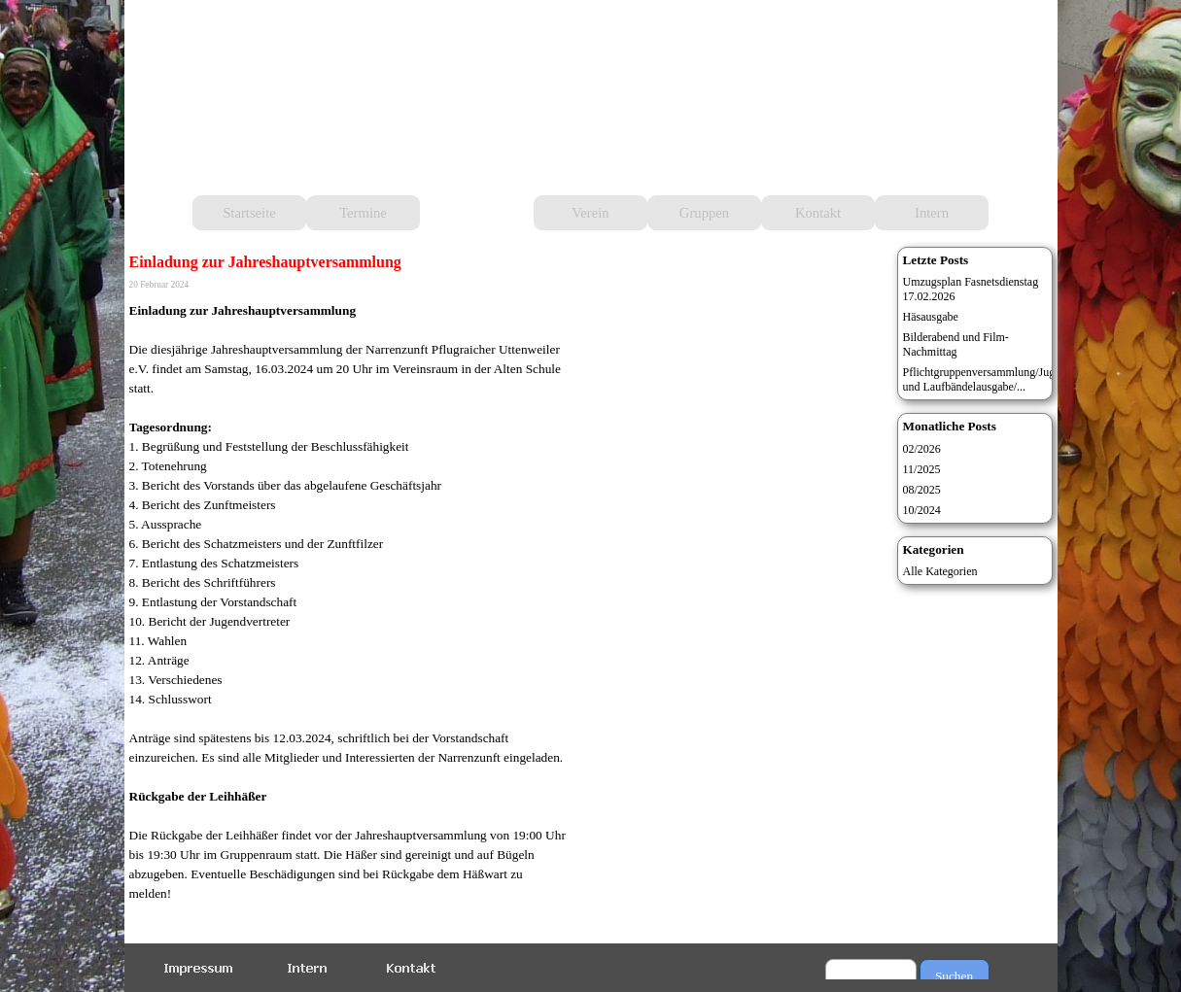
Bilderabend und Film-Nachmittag (956, 344)
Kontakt (818, 213)
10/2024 (922, 510)
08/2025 (922, 489)
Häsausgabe (930, 317)
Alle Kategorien (940, 571)
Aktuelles (476, 213)
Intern (932, 213)
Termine (363, 213)
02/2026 (922, 449)
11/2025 (922, 469)
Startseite (249, 213)
